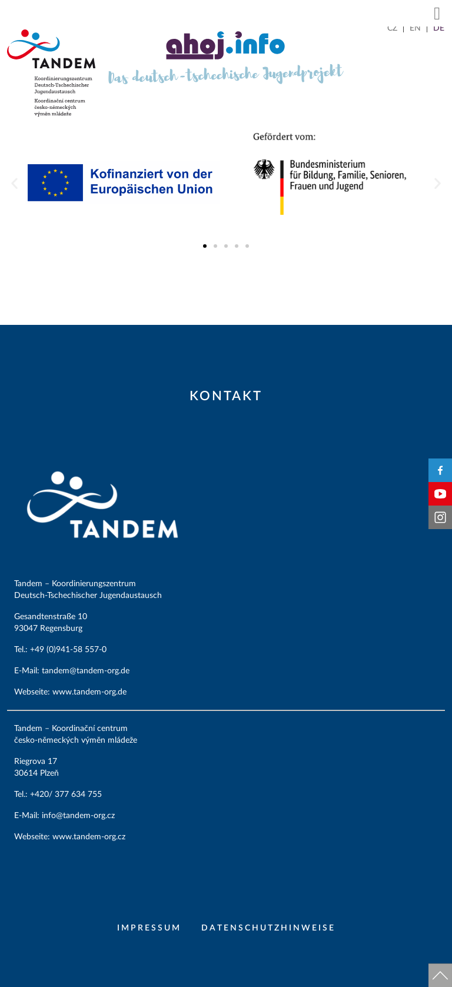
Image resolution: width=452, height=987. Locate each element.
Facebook (440, 470)
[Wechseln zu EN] (415, 28)
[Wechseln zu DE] (438, 28)
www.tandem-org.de (89, 692)
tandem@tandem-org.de (87, 671)
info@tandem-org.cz (79, 816)
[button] (437, 13)
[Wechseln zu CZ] (392, 28)
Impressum (149, 928)
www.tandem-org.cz (88, 837)
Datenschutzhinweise (268, 928)
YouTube (440, 494)
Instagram (440, 517)
